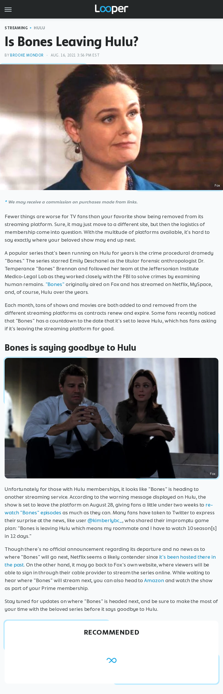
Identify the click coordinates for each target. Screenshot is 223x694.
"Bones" (54, 284)
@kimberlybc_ (105, 520)
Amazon (154, 580)
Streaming (16, 28)
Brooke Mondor (27, 55)
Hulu (39, 28)
